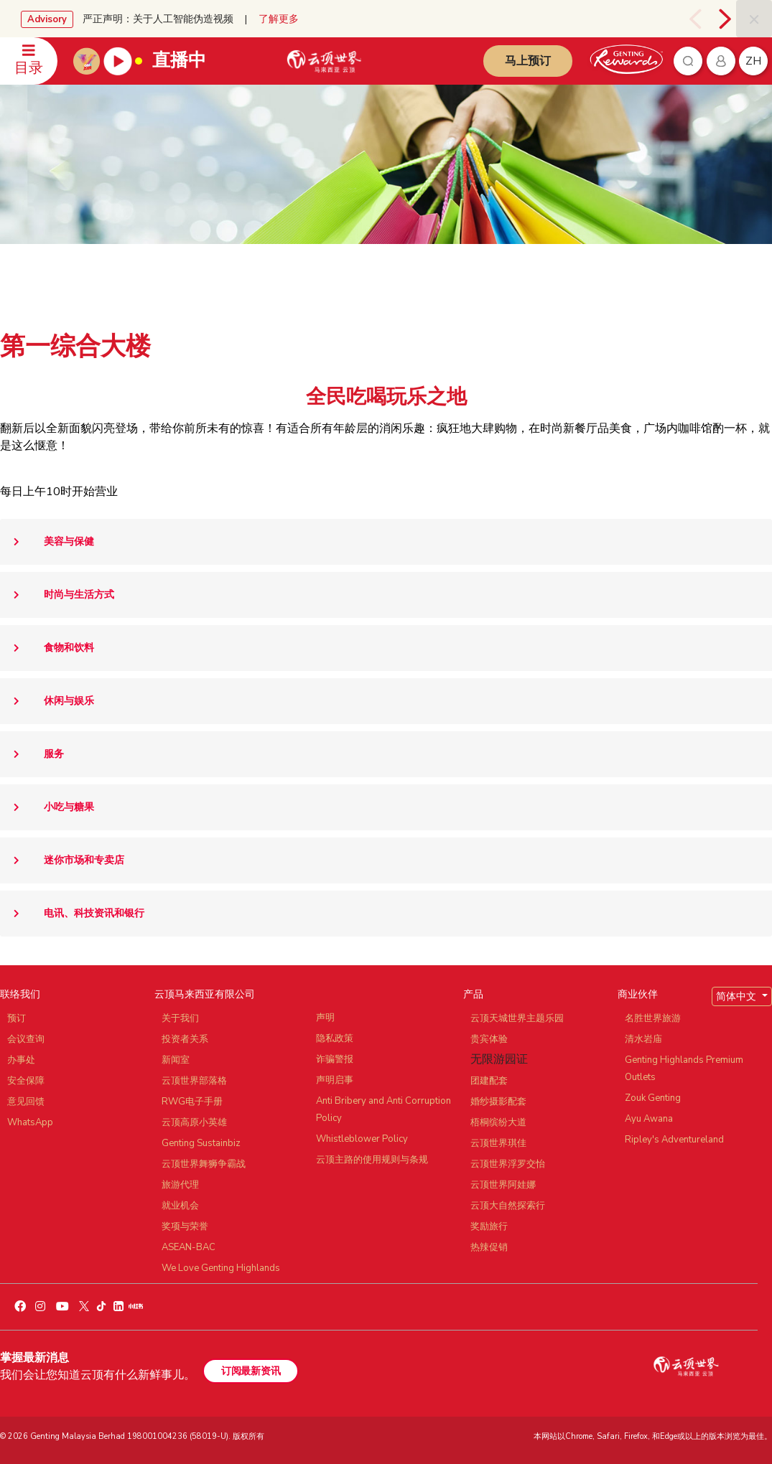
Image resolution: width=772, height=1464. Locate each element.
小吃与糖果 (47, 807)
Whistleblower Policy (362, 1138)
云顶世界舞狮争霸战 (204, 1164)
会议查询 (26, 1039)
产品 (473, 994)
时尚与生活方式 (57, 595)
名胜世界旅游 (653, 1018)
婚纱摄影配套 (498, 1101)
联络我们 (20, 994)
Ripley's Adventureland (674, 1139)
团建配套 (489, 1080)
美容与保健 (47, 542)
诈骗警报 (334, 1059)
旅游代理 (180, 1184)
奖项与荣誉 (185, 1226)
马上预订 (528, 61)
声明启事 (334, 1080)
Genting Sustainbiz (201, 1143)
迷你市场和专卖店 (62, 860)
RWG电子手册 (192, 1101)
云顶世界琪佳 (498, 1143)
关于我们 (180, 1018)
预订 (16, 1018)
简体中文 (737, 996)
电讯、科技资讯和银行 (72, 914)
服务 (32, 754)
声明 (325, 1017)
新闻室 (176, 1060)
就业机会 (180, 1205)
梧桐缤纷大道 (498, 1122)
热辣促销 (489, 1247)
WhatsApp (30, 1122)
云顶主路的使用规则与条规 (372, 1159)
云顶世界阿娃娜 (503, 1184)
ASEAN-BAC (188, 1247)
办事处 (21, 1060)
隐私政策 (334, 1038)
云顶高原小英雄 (194, 1122)
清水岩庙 (643, 1039)
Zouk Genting (653, 1098)
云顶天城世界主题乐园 (517, 1018)
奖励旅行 (489, 1226)
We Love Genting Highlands (221, 1268)
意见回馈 (26, 1101)
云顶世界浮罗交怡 (507, 1164)
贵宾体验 (489, 1039)
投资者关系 (185, 1039)
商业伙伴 (638, 994)
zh (753, 61)
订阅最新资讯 (250, 1371)
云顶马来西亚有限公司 (204, 994)
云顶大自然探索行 (507, 1205)
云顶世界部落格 (194, 1080)
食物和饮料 (47, 648)
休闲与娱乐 (47, 701)
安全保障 (26, 1080)
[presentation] (697, 19)
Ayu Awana (649, 1118)
